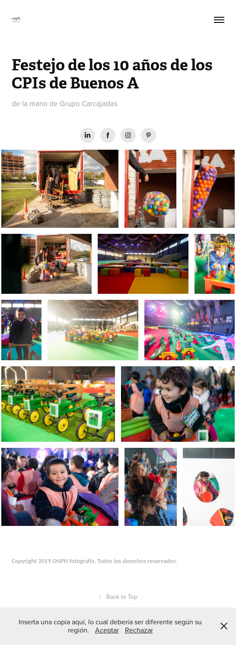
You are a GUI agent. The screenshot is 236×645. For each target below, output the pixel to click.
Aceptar (107, 630)
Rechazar (139, 630)
